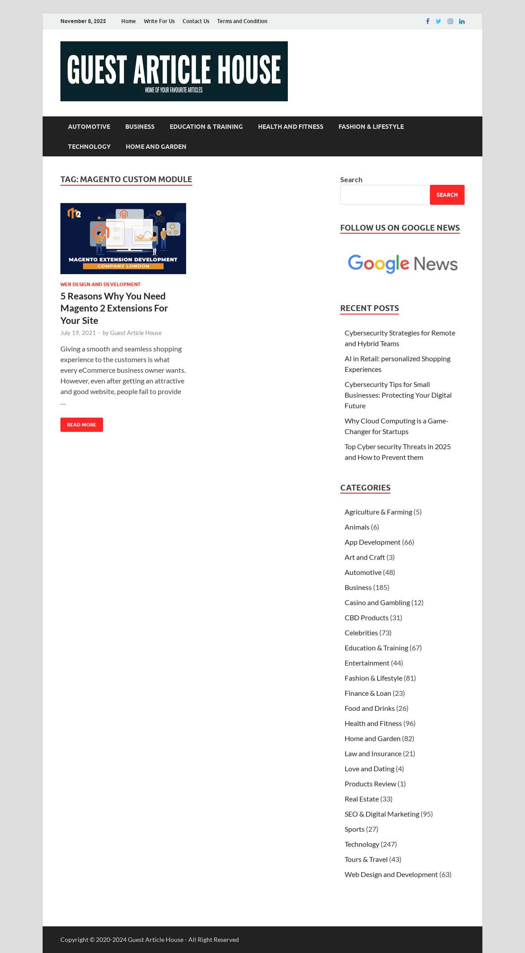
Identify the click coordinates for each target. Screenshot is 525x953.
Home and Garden (156, 146)
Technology (89, 146)
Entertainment (367, 662)
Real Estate (362, 798)
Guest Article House (136, 332)
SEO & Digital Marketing (382, 813)
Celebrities (361, 632)
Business (140, 126)
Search (351, 179)
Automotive (89, 126)
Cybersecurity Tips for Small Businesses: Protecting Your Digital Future (398, 395)
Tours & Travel (366, 859)
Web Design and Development (100, 284)
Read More (78, 423)
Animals (357, 526)
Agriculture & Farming (378, 511)
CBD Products (367, 617)
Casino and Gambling (377, 602)
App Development (373, 542)
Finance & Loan (368, 693)
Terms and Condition (242, 21)
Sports (355, 829)
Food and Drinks (370, 708)
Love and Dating (369, 768)
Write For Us (159, 21)
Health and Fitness (290, 126)
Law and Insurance (373, 753)
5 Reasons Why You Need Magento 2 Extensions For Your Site (114, 308)
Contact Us (196, 21)
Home (128, 21)
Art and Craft (365, 557)
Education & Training (206, 126)
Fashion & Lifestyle (371, 126)
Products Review (370, 783)
